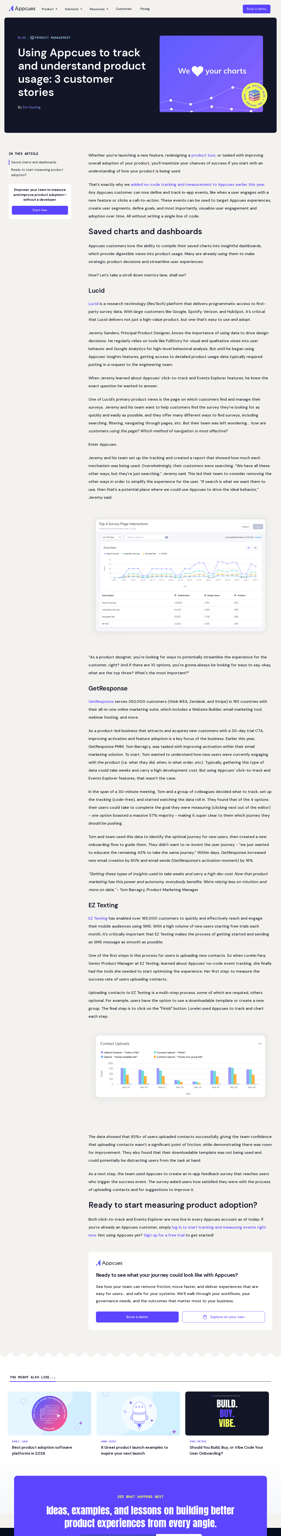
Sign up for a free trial (164, 1235)
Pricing (145, 9)
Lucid (93, 303)
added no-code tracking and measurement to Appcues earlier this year (197, 184)
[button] (49, 9)
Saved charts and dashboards (33, 162)
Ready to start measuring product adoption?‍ (37, 172)
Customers (124, 9)
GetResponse (101, 701)
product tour (203, 155)
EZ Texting (98, 918)
